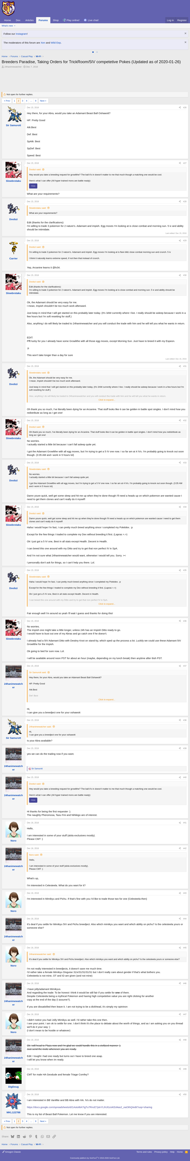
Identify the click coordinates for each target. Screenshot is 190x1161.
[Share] (180, 108)
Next (42, 101)
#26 (184, 107)
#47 (184, 1014)
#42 (184, 848)
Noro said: (34, 855)
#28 (184, 201)
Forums (43, 20)
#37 (184, 666)
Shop (56, 20)
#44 (184, 919)
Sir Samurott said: (37, 672)
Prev (8, 101)
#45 (184, 948)
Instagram (21, 33)
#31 (184, 366)
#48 (184, 1040)
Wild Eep (56, 42)
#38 (184, 720)
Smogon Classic (11, 1152)
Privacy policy (161, 1152)
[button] (15, 25)
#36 (184, 621)
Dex (18, 20)
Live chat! (93, 20)
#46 (184, 983)
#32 (184, 420)
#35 (184, 570)
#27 (184, 163)
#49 (184, 1069)
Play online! (73, 20)
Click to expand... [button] (107, 400)
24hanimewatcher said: (40, 726)
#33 (184, 463)
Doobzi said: (35, 169)
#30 (184, 275)
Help (172, 1152)
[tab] (93, 52)
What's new (7, 25)
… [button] (31, 101)
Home (7, 20)
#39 (184, 748)
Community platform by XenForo (95, 1158)
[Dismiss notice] (185, 34)
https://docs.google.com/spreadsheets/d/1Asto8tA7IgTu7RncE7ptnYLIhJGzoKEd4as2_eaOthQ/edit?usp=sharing (89, 1107)
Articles (29, 20)
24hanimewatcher (13, 67)
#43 (184, 893)
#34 (184, 507)
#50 (184, 1094)
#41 (184, 823)
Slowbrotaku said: (37, 208)
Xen (43, 42)
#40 (184, 777)
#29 (184, 240)
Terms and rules (144, 1152)
